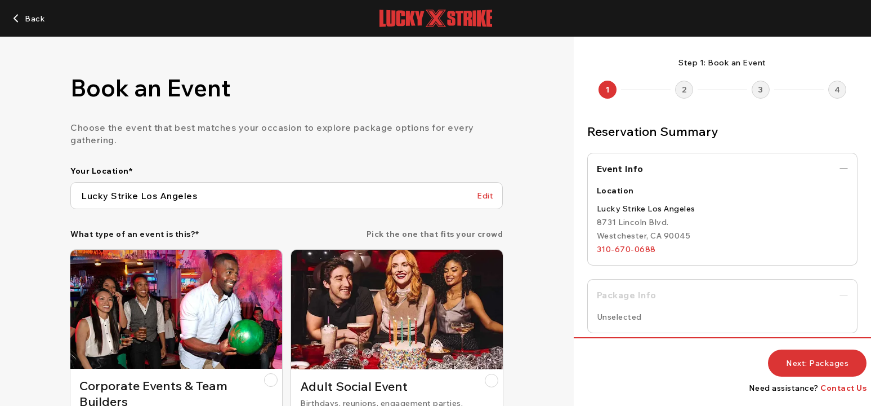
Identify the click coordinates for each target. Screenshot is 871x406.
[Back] (28, 18)
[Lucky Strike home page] (435, 18)
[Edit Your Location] (485, 195)
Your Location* (101, 171)
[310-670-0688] (626, 249)
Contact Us (843, 388)
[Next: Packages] (817, 363)
